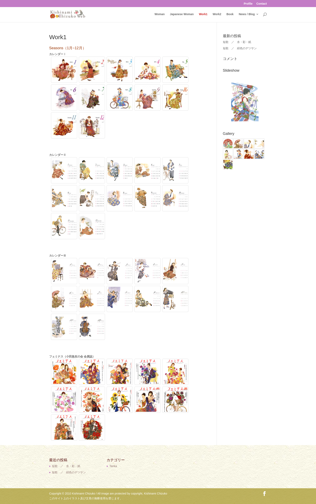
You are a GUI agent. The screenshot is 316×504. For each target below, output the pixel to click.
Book (230, 14)
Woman (160, 14)
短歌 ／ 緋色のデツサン (240, 48)
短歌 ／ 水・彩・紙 (237, 42)
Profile (248, 3)
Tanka (113, 466)
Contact (261, 3)
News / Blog (247, 14)
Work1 (203, 14)
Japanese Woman (182, 14)
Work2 (217, 14)
